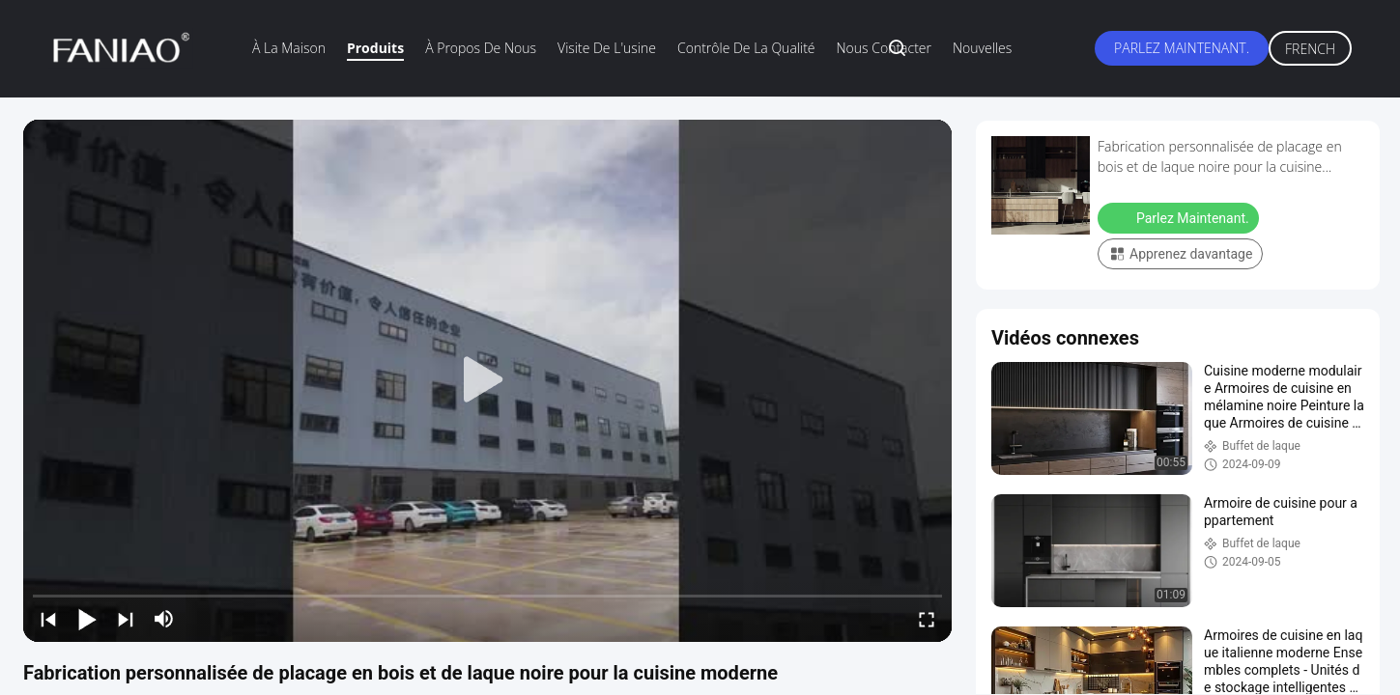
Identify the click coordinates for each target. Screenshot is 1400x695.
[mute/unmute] (164, 618)
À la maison (289, 48)
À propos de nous (480, 48)
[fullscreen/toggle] (926, 618)
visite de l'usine (606, 48)
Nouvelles (982, 48)
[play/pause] (87, 618)
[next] (125, 618)
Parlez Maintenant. (1181, 48)
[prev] (48, 618)
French (1310, 49)
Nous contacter (884, 48)
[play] (488, 380)
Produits (375, 48)
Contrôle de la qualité (746, 48)
